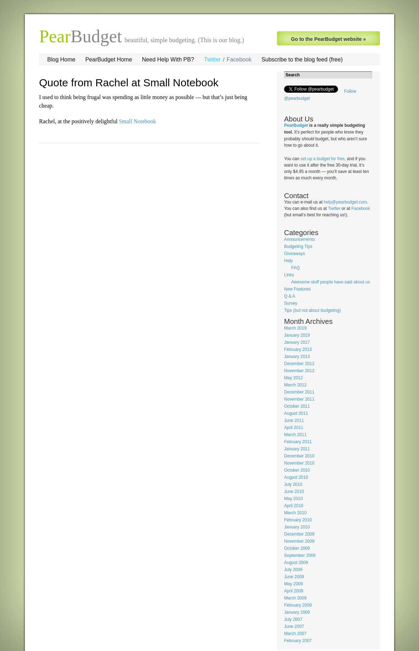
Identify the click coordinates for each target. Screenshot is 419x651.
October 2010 (297, 470)
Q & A (289, 296)
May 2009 (293, 583)
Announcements (299, 239)
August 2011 (296, 413)
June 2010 (294, 491)
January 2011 (297, 448)
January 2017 (297, 342)
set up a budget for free (322, 158)
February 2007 (298, 640)
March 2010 (295, 512)
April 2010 (293, 505)
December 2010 (299, 456)
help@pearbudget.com (345, 202)
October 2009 (297, 548)
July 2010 (293, 484)
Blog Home (61, 59)
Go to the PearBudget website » (328, 39)
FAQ (295, 267)
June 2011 (294, 420)
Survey (290, 303)
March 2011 (295, 434)
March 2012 (295, 385)
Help (288, 260)
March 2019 (295, 328)
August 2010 (296, 477)
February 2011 (298, 441)
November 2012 (299, 370)
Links (289, 274)
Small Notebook (137, 121)
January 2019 (297, 335)
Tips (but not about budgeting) (312, 310)
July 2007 (293, 619)
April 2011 (293, 427)
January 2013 (297, 356)
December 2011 (299, 392)
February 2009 (298, 605)
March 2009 (295, 598)
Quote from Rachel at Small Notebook (128, 82)
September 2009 (300, 555)
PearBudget (296, 125)
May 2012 (293, 377)
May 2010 (293, 498)
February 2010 (298, 519)
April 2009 (293, 590)
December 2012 (299, 363)
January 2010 (297, 527)
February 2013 (298, 349)
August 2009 (296, 562)
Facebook (239, 59)
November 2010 (299, 463)
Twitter (212, 59)
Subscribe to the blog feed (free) (302, 59)
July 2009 (293, 569)
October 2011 (297, 406)
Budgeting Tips (298, 246)
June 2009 (294, 576)
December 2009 (299, 534)
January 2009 (297, 612)
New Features (297, 289)
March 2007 (295, 633)
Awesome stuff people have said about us (330, 282)
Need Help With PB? (168, 59)
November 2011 (299, 399)
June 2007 (294, 626)
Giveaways (294, 253)
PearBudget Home (108, 59)
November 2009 (299, 541)
